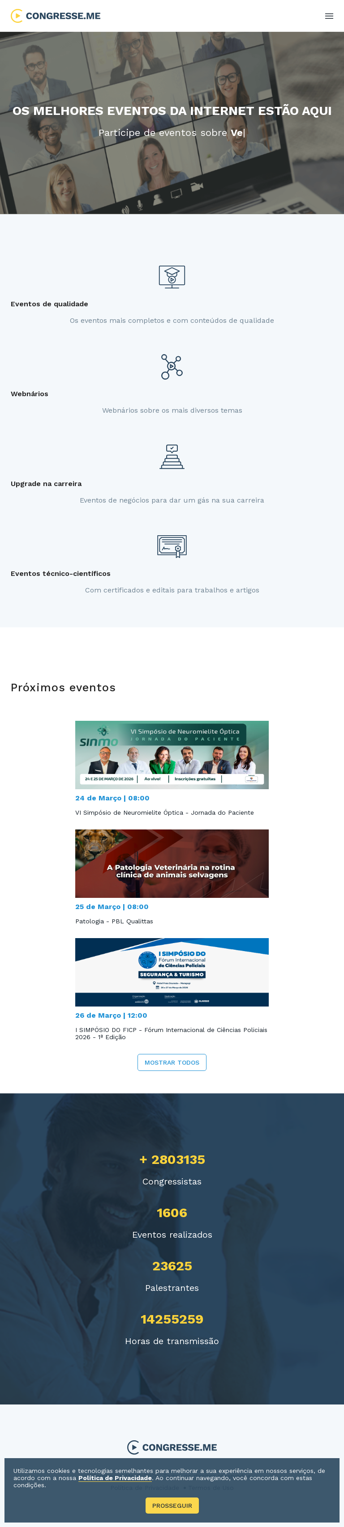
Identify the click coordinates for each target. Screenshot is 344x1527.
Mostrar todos (172, 1062)
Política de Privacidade (115, 1477)
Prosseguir (172, 1505)
